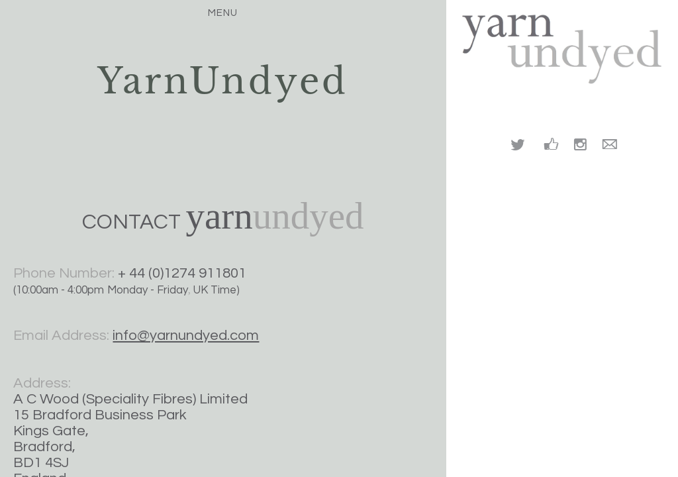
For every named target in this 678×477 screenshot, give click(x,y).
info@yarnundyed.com (186, 335)
